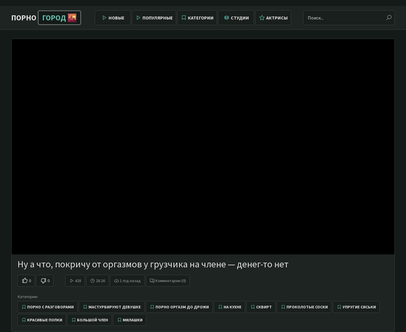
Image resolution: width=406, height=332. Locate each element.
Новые (117, 18)
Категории (201, 18)
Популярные (158, 18)
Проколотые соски (307, 307)
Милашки (133, 320)
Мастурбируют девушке (115, 307)
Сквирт (264, 307)
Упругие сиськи (359, 307)
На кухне (232, 307)
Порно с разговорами (50, 307)
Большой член (92, 320)
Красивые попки (44, 320)
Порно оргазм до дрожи (182, 307)
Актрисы (277, 18)
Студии (240, 18)
